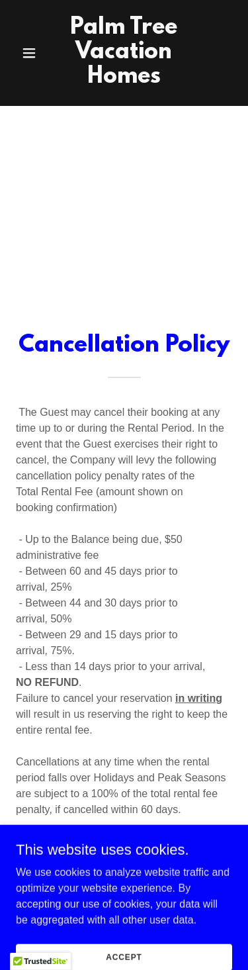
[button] (32, 53)
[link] (124, 79)
